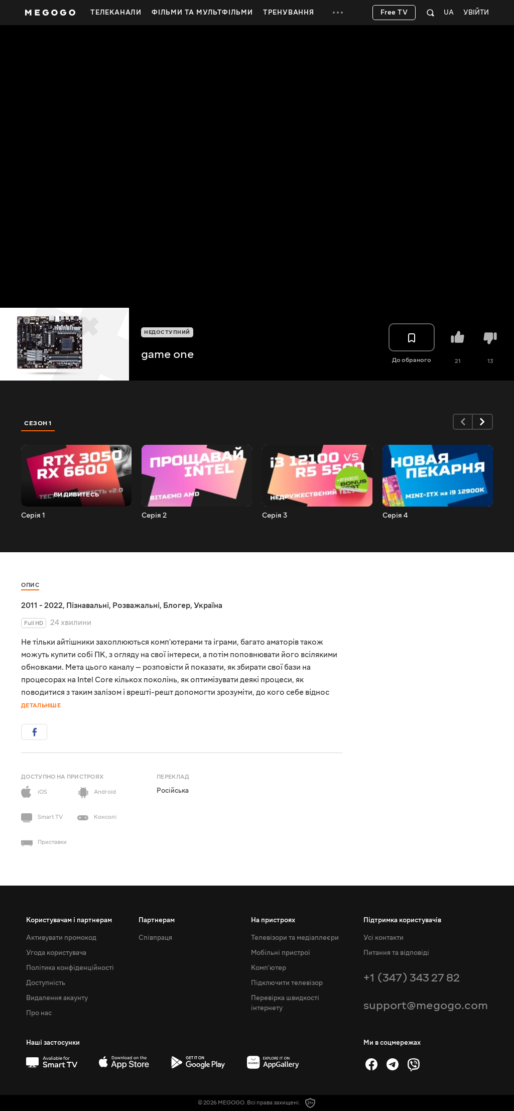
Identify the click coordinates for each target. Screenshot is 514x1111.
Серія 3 (274, 515)
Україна (208, 605)
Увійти (476, 13)
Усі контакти (383, 937)
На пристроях (273, 920)
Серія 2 (154, 515)
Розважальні (136, 605)
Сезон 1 (38, 423)
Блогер (176, 605)
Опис (30, 585)
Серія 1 (33, 515)
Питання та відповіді (396, 952)
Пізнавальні (87, 605)
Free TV (394, 12)
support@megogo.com (425, 1005)
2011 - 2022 (42, 605)
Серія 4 (395, 515)
